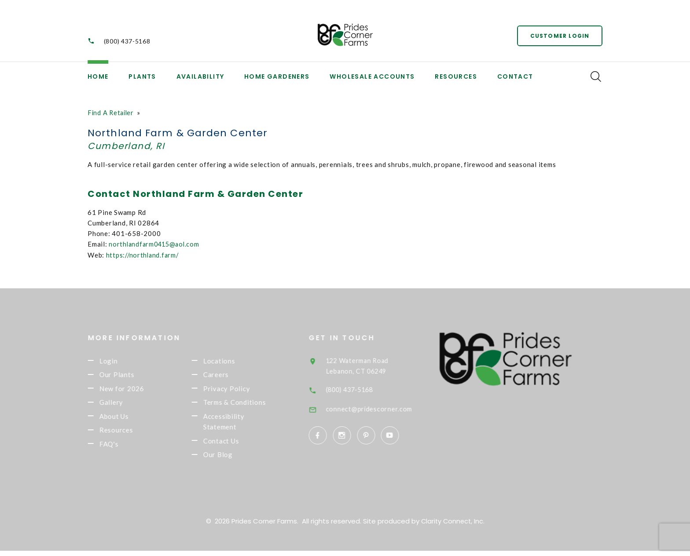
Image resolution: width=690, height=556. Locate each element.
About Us (125, 419)
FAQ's (120, 448)
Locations (231, 361)
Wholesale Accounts (372, 76)
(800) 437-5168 (127, 41)
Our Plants (128, 375)
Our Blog (229, 460)
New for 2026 (133, 390)
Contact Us (233, 445)
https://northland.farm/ (143, 254)
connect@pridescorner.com (382, 408)
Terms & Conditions (246, 405)
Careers (227, 375)
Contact (515, 76)
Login (120, 361)
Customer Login (558, 35)
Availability (200, 76)
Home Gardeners (277, 76)
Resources (456, 76)
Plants (142, 76)
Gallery (123, 405)
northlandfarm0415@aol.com (156, 244)
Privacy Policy (238, 390)
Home (98, 76)
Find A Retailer (112, 112)
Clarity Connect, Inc (452, 526)
